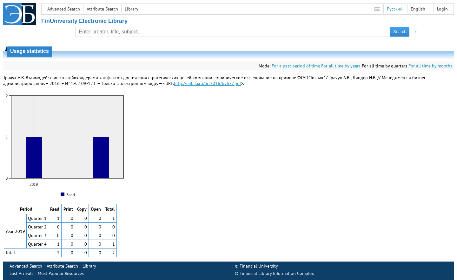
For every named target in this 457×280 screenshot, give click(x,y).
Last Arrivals (21, 273)
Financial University (259, 266)
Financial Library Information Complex (277, 273)
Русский (395, 9)
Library (131, 9)
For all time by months (430, 66)
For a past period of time (296, 66)
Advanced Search (63, 9)
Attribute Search (102, 9)
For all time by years (341, 66)
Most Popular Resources (61, 273)
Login (442, 9)
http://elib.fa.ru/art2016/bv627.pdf (207, 83)
